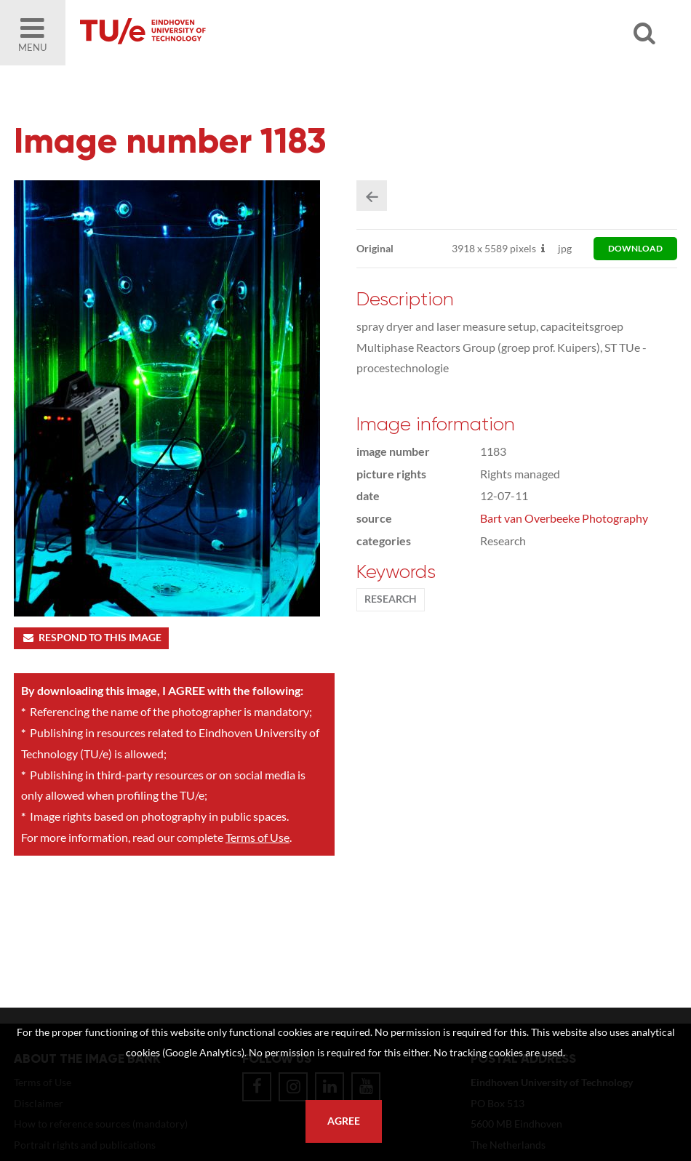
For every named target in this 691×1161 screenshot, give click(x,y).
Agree (343, 1121)
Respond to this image (91, 637)
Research (390, 599)
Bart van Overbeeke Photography (564, 518)
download (635, 248)
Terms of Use (257, 837)
